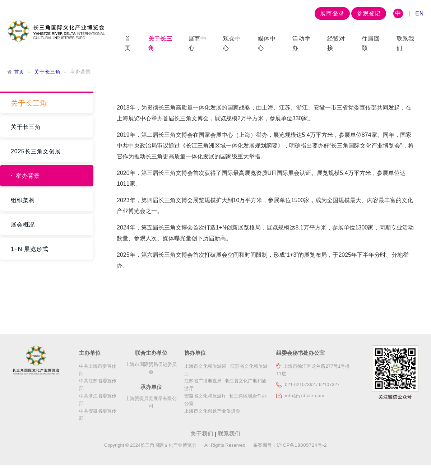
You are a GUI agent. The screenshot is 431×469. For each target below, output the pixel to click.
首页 (19, 72)
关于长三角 (47, 72)
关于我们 (202, 434)
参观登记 (369, 13)
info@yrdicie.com (304, 395)
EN (419, 13)
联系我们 (229, 434)
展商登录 (332, 13)
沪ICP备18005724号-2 (302, 445)
